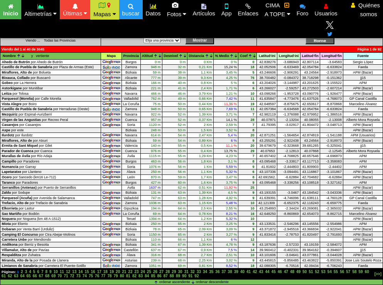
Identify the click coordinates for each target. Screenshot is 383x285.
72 (72, 276)
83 (140, 276)
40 (242, 272)
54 (329, 272)
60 (367, 272)
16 (93, 272)
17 (99, 272)
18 (105, 272)
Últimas (75, 9)
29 (174, 272)
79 (116, 276)
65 (29, 276)
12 (68, 272)
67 (41, 276)
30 (180, 272)
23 (137, 272)
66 (35, 276)
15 (86, 272)
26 (155, 272)
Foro (303, 9)
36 (217, 272)
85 (153, 276)
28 (167, 272)
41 (248, 272)
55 (336, 272)
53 (323, 272)
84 (147, 276)
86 (159, 276)
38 (230, 272)
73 (78, 276)
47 (286, 272)
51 (311, 272)
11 (62, 272)
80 (122, 276)
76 (97, 276)
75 (91, 276)
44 (267, 272)
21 (124, 272)
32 (193, 272)
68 (47, 276)
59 (361, 272)
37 (223, 272)
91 (190, 276)
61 (4, 276)
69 (53, 276)
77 (103, 276)
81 (128, 276)
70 (59, 276)
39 (236, 272)
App (226, 9)
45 (274, 272)
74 (85, 276)
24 (143, 272)
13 (74, 272)
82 (134, 276)
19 (112, 272)
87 (166, 276)
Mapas (104, 9)
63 (16, 276)
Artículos (203, 9)
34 (205, 272)
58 (354, 272)
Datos (153, 9)
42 (255, 272)
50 (304, 272)
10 (56, 272)
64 (22, 276)
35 (211, 272)
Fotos (177, 9)
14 (80, 272)
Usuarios (326, 9)
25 (149, 272)
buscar (131, 9)
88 (172, 276)
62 (10, 276)
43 (261, 272)
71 (66, 276)
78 (109, 276)
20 (118, 272)
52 (317, 272)
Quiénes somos (365, 9)
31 (186, 272)
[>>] (378, 274)
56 (342, 272)
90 (184, 276)
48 (292, 272)
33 (199, 272)
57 (348, 272)
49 (298, 272)
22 (130, 272)
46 (280, 272)
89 (178, 276)
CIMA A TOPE (277, 9)
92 (196, 276)
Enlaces (248, 9)
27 (161, 272)
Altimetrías (40, 9)
